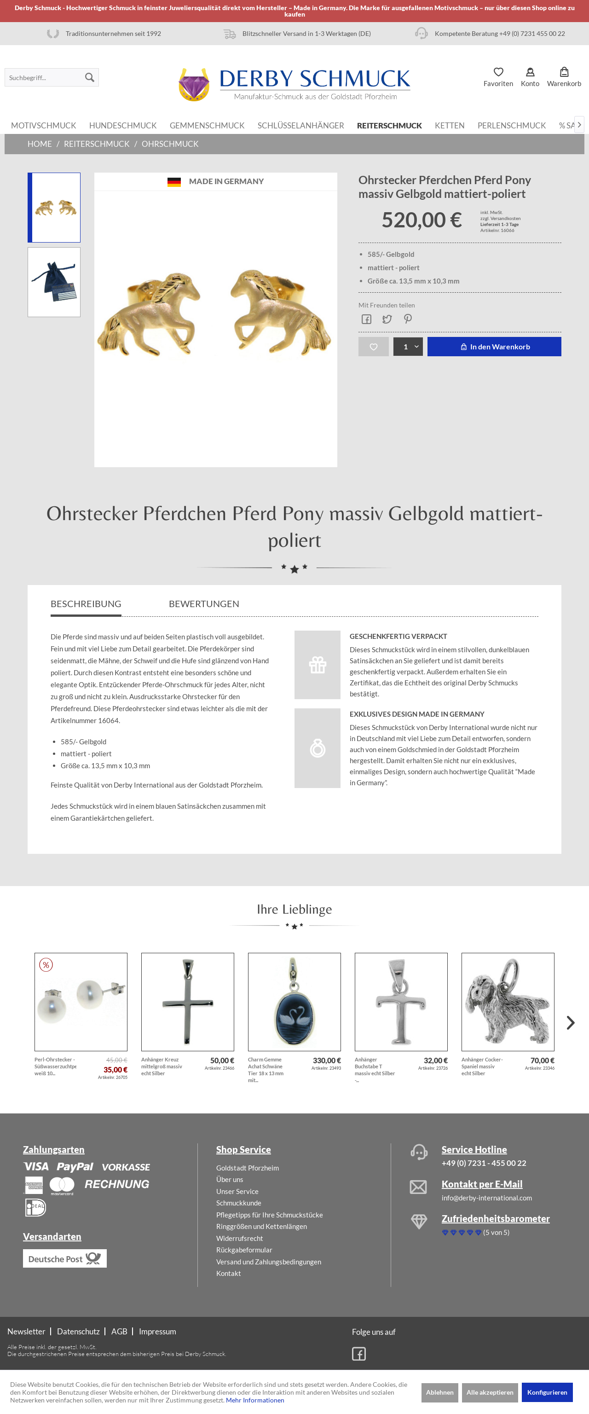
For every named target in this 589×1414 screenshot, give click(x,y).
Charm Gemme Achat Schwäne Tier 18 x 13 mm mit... (265, 1069)
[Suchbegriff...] (52, 77)
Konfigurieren (547, 1392)
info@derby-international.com (487, 1198)
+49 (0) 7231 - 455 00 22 (484, 1163)
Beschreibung (86, 603)
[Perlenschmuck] (512, 125)
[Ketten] (449, 125)
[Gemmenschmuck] (207, 125)
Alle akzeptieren (490, 1392)
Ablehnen (440, 1392)
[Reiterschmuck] (389, 125)
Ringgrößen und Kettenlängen (261, 1226)
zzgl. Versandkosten (500, 218)
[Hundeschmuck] (123, 125)
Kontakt (228, 1273)
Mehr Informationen (255, 1400)
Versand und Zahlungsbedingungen (268, 1262)
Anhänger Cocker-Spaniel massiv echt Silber (482, 1066)
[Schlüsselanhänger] (301, 125)
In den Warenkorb (494, 346)
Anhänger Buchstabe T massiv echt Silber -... (375, 1069)
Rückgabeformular (244, 1250)
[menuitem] (52, 77)
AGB (119, 1331)
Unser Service (237, 1191)
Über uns (229, 1179)
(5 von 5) (476, 1232)
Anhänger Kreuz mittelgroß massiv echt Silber (161, 1066)
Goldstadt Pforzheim (247, 1168)
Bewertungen (205, 603)
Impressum (157, 1331)
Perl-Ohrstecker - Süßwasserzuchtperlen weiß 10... (55, 1066)
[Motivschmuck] (44, 125)
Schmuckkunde (238, 1203)
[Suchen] (90, 77)
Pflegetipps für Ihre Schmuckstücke (269, 1215)
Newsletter (26, 1331)
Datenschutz (78, 1331)
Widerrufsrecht (239, 1238)
